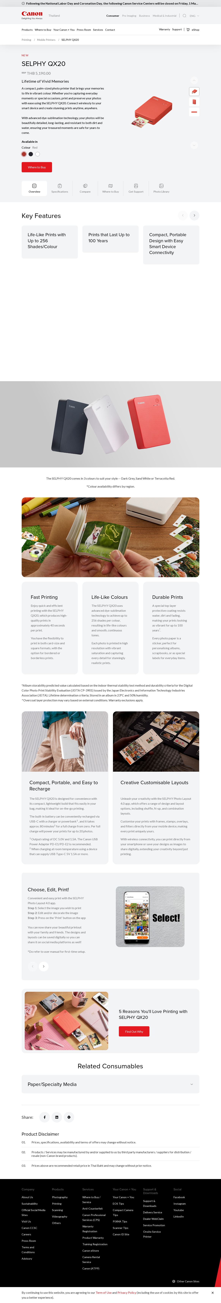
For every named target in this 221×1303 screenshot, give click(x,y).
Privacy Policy (127, 1292)
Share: (27, 1117)
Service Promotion (154, 1225)
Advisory (27, 1258)
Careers (26, 1234)
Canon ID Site (121, 1234)
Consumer (113, 15)
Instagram (180, 1203)
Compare (85, 191)
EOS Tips (118, 1203)
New (25, 55)
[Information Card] (66, 1021)
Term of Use (104, 1292)
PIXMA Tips (120, 1221)
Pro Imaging (129, 15)
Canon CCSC (29, 1227)
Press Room (84, 29)
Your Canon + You (64, 29)
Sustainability (30, 1203)
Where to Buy (43, 29)
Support (177, 29)
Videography (59, 1216)
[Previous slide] (194, 145)
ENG (192, 16)
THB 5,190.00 (39, 73)
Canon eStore (90, 1250)
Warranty (164, 29)
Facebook (179, 1197)
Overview (34, 191)
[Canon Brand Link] (32, 15)
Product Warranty (93, 1237)
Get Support (136, 191)
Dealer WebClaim (153, 1218)
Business (145, 15)
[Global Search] (184, 16)
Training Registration (94, 1244)
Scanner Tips (120, 1227)
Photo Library (161, 191)
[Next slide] (194, 80)
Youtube (179, 1210)
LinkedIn (179, 1216)
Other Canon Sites (188, 1281)
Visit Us (26, 1221)
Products (27, 29)
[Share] (44, 1117)
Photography (60, 1197)
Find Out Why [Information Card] (134, 1031)
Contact (110, 29)
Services (98, 29)
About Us (27, 1197)
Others (56, 1223)
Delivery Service (152, 1212)
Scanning (57, 1210)
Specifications (59, 191)
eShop (192, 29)
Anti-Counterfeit (92, 1208)
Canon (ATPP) (90, 1268)
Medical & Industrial (164, 15)
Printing (57, 1203)
